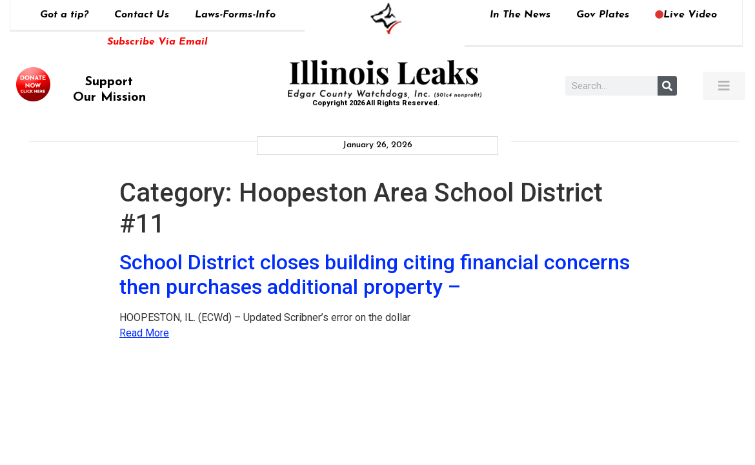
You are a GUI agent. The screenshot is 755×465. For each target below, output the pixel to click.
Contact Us (141, 15)
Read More (144, 333)
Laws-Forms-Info (235, 15)
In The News (520, 15)
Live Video (686, 15)
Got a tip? (64, 15)
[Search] (667, 86)
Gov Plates (602, 15)
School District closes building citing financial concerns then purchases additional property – (374, 274)
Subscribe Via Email (157, 42)
